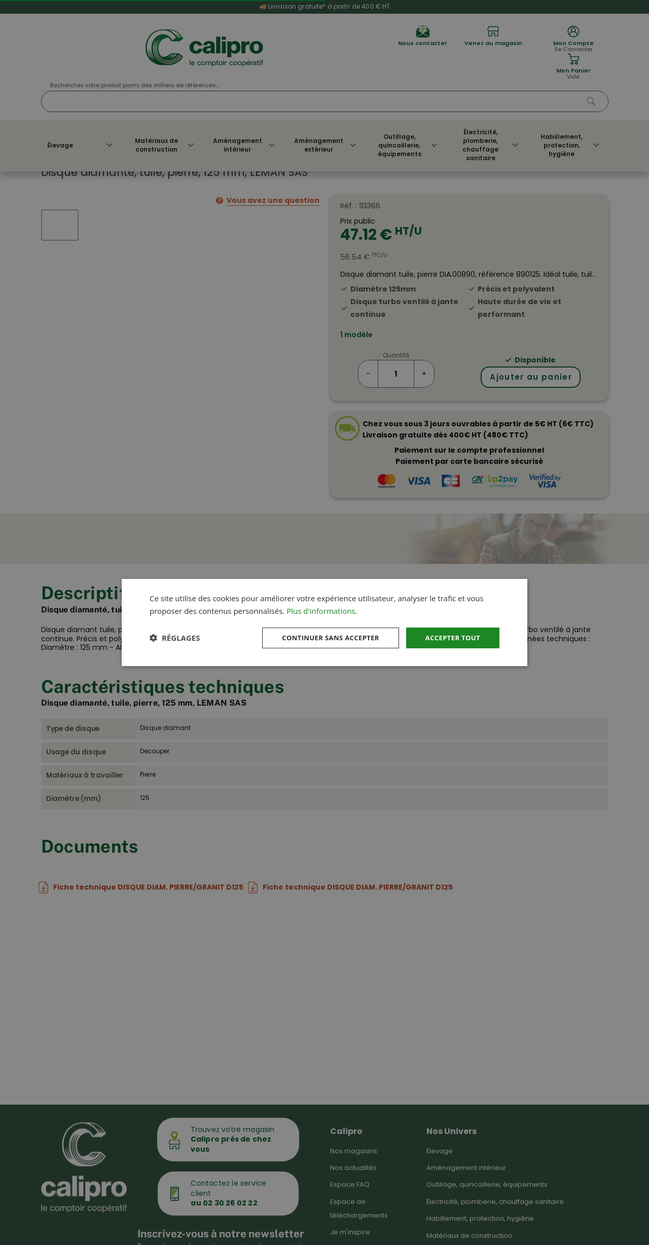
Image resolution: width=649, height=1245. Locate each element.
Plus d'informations (320, 610)
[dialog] (324, 622)
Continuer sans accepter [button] (323, 637)
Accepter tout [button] (450, 637)
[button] (175, 637)
